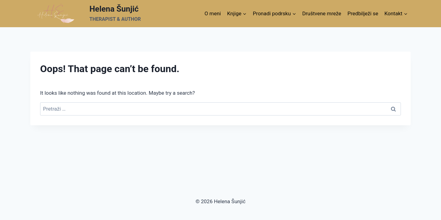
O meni (213, 13)
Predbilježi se (363, 13)
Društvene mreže (321, 13)
